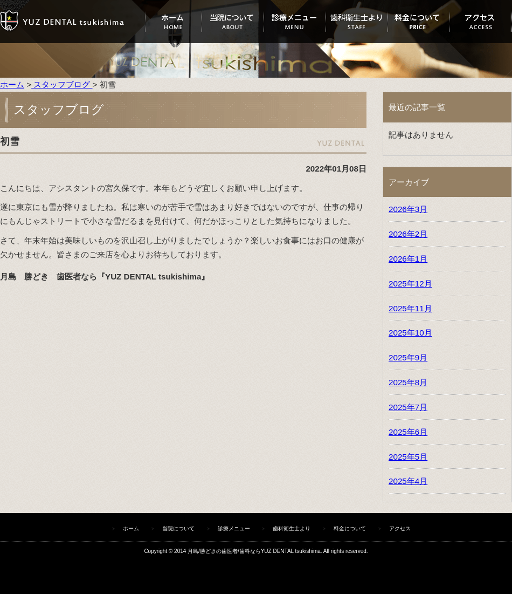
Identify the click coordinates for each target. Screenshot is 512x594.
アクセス (480, 21)
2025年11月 (410, 308)
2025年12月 (410, 283)
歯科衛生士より (357, 21)
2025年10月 (410, 332)
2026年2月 (408, 233)
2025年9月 (408, 357)
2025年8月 (408, 382)
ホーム (173, 21)
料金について (418, 21)
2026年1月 (408, 258)
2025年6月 (408, 431)
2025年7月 (408, 407)
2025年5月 (408, 456)
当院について (233, 21)
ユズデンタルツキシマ (72, 21)
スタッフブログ (61, 84)
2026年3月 (408, 209)
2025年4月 (408, 481)
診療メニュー (295, 21)
